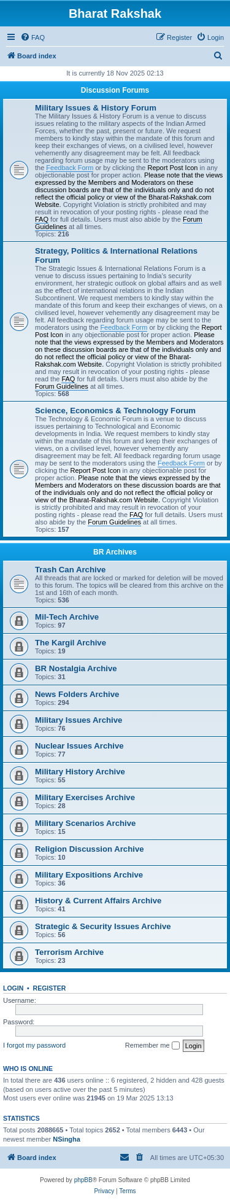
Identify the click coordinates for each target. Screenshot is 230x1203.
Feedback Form (69, 167)
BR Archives (115, 552)
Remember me (152, 1045)
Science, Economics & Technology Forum (115, 410)
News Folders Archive (77, 694)
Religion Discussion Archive (89, 849)
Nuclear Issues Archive (79, 745)
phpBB (83, 1180)
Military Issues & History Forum (95, 107)
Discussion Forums (115, 90)
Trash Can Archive (70, 569)
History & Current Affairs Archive (98, 900)
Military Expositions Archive (89, 874)
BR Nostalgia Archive (76, 668)
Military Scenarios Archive (85, 823)
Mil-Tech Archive (67, 616)
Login (13, 988)
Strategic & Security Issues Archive (103, 926)
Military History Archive (80, 771)
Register (49, 988)
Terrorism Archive (69, 952)
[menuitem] (32, 37)
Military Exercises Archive (85, 797)
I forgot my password (34, 1045)
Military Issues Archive (78, 720)
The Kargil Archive (70, 642)
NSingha (66, 1139)
